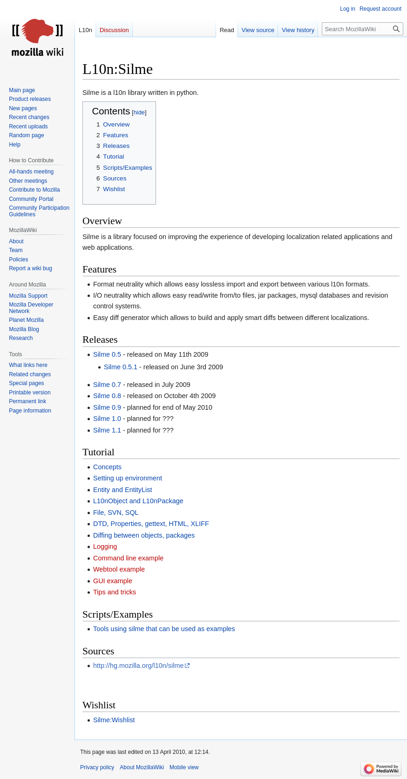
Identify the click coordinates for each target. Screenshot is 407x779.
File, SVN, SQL (116, 512)
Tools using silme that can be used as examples (164, 629)
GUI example (112, 581)
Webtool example (119, 569)
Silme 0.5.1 (120, 367)
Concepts (107, 467)
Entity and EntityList (122, 489)
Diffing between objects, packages (144, 535)
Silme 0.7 (107, 384)
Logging (105, 546)
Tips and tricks (114, 592)
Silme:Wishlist (114, 720)
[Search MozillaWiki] (362, 28)
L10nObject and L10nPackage (138, 501)
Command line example (128, 558)
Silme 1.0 (107, 418)
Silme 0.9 (107, 407)
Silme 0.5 (107, 354)
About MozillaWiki (142, 767)
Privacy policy (97, 767)
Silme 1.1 (107, 430)
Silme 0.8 (107, 395)
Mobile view (184, 767)
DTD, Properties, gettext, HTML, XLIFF (151, 523)
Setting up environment (127, 478)
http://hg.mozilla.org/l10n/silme (138, 665)
